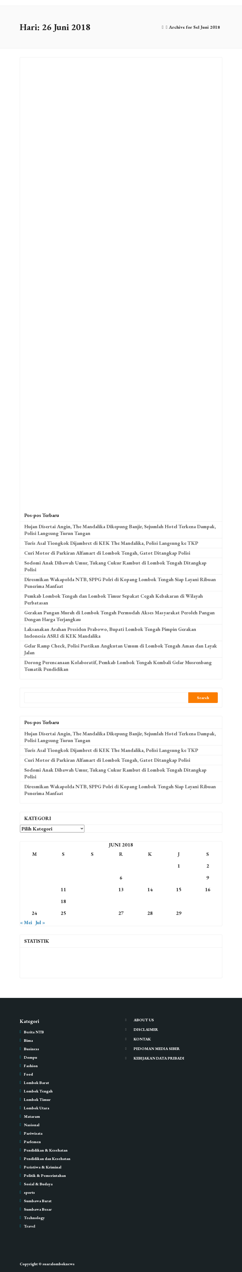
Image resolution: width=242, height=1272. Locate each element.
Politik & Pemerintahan (45, 1175)
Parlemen (32, 1141)
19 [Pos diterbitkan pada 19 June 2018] (92, 901)
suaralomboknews (58, 1263)
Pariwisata (33, 1133)
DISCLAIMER (146, 1029)
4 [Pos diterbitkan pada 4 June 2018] (63, 877)
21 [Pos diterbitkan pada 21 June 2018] (150, 901)
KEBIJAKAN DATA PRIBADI (159, 1058)
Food (28, 1074)
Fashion (31, 1065)
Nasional (31, 1124)
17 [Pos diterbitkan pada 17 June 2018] (34, 901)
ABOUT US (144, 1019)
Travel (29, 1226)
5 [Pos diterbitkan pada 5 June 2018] (92, 877)
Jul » (40, 922)
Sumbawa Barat (37, 1200)
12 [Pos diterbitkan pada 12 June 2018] (92, 889)
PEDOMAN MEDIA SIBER (157, 1048)
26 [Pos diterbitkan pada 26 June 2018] (92, 913)
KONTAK (142, 1039)
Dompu (30, 1057)
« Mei (26, 922)
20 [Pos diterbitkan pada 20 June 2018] (121, 901)
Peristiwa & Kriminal (42, 1167)
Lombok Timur (37, 1099)
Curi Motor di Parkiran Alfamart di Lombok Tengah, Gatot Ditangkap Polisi (107, 553)
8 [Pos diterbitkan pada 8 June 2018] (178, 877)
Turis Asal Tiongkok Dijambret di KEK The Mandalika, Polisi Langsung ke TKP (111, 543)
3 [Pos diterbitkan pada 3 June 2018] (34, 877)
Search (203, 697)
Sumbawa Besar (38, 1209)
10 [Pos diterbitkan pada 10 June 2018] (34, 889)
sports (29, 1192)
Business (31, 1048)
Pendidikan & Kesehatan (46, 1150)
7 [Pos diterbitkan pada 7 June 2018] (150, 877)
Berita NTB (34, 1031)
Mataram (32, 1116)
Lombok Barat (36, 1082)
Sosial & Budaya (38, 1183)
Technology (34, 1217)
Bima (28, 1040)
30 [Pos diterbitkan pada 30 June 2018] (207, 913)
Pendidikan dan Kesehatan (47, 1158)
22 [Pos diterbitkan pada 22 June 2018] (179, 901)
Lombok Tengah (38, 1091)
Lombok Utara (36, 1107)
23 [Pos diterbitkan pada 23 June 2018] (207, 901)
